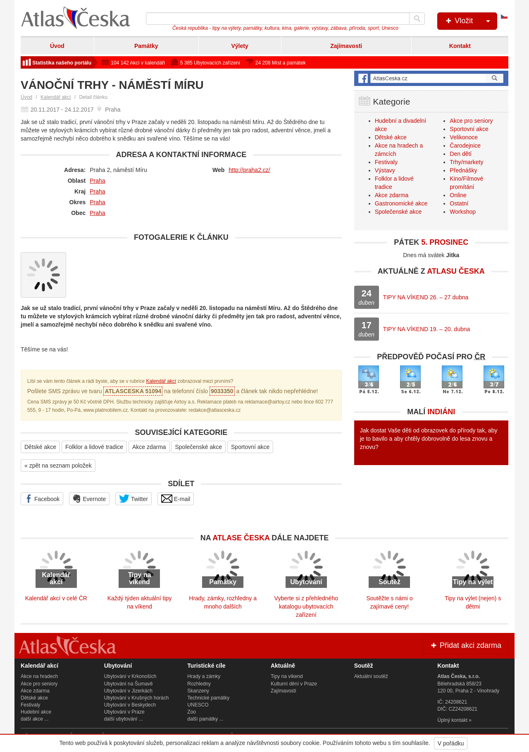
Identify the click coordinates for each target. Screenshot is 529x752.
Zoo (191, 712)
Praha (97, 180)
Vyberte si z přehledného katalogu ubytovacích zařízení (306, 606)
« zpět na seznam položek (58, 465)
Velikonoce (464, 137)
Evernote (89, 498)
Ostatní (459, 203)
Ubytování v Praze (124, 712)
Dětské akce (40, 447)
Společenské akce (198, 447)
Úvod (57, 46)
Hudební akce (36, 712)
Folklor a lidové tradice (94, 447)
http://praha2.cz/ (249, 170)
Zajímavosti (346, 46)
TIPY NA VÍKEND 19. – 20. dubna (426, 329)
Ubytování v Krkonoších (130, 676)
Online (458, 195)
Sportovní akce (250, 447)
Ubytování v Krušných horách (136, 698)
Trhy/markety (466, 162)
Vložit (470, 21)
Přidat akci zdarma (465, 645)
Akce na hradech (39, 676)
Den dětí (461, 153)
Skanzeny (198, 691)
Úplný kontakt (452, 720)
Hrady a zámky (203, 676)
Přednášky (463, 170)
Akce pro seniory (471, 120)
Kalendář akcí (56, 97)
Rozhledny (199, 684)
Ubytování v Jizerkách (128, 691)
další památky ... (205, 719)
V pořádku (451, 743)
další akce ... (34, 719)
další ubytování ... (123, 719)
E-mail (176, 498)
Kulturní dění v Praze (294, 684)
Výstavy (385, 170)
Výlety (239, 46)
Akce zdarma (149, 447)
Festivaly (386, 162)
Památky (146, 46)
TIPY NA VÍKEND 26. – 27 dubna (426, 297)
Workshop (463, 211)
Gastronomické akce (401, 203)
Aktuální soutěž (371, 676)
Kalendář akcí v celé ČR (56, 598)
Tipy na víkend (287, 676)
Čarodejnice (465, 145)
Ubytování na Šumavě (128, 684)
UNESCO (197, 705)
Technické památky (208, 698)
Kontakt (460, 46)
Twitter (133, 498)
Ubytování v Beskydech (130, 705)
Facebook (42, 498)
